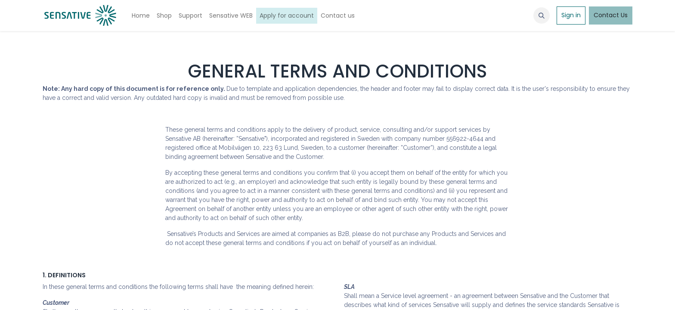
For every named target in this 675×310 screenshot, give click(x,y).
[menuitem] (140, 16)
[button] (541, 15)
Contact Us (611, 15)
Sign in (571, 15)
